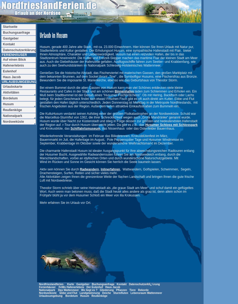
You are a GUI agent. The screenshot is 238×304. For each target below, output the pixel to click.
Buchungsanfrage (103, 284)
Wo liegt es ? (89, 290)
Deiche (106, 293)
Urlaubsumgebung (50, 295)
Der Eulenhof (94, 287)
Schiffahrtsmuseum (85, 128)
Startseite (10, 27)
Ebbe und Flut (68, 293)
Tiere (132, 290)
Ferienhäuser (47, 287)
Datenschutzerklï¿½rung (144, 284)
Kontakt (121, 284)
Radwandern (89, 169)
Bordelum (71, 295)
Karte (70, 284)
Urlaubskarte (12, 87)
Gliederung (107, 290)
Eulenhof (9, 71)
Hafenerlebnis (13, 65)
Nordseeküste (47, 293)
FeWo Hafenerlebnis (71, 287)
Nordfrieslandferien (51, 284)
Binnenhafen (124, 91)
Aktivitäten (11, 92)
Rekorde (143, 290)
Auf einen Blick (14, 59)
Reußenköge (99, 295)
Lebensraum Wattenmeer (146, 293)
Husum (84, 295)
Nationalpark (47, 290)
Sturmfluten (120, 293)
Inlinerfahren (110, 169)
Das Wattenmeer (68, 290)
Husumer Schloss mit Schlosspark (171, 125)
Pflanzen (121, 290)
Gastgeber (82, 284)
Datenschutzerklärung (19, 50)
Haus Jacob (112, 287)
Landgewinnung (90, 293)
